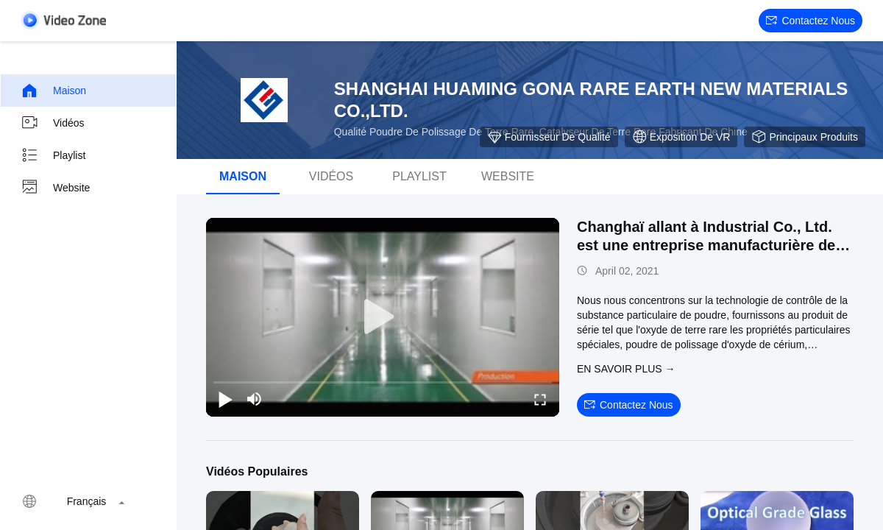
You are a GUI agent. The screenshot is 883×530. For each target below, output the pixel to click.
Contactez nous (810, 20)
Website (55, 188)
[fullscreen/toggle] (540, 399)
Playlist (53, 155)
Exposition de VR (681, 137)
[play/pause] (225, 399)
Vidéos (53, 123)
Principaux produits (804, 137)
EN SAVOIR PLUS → (626, 369)
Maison (53, 90)
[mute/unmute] (254, 399)
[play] (382, 317)
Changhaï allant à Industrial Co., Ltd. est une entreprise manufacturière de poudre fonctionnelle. (706, 245)
